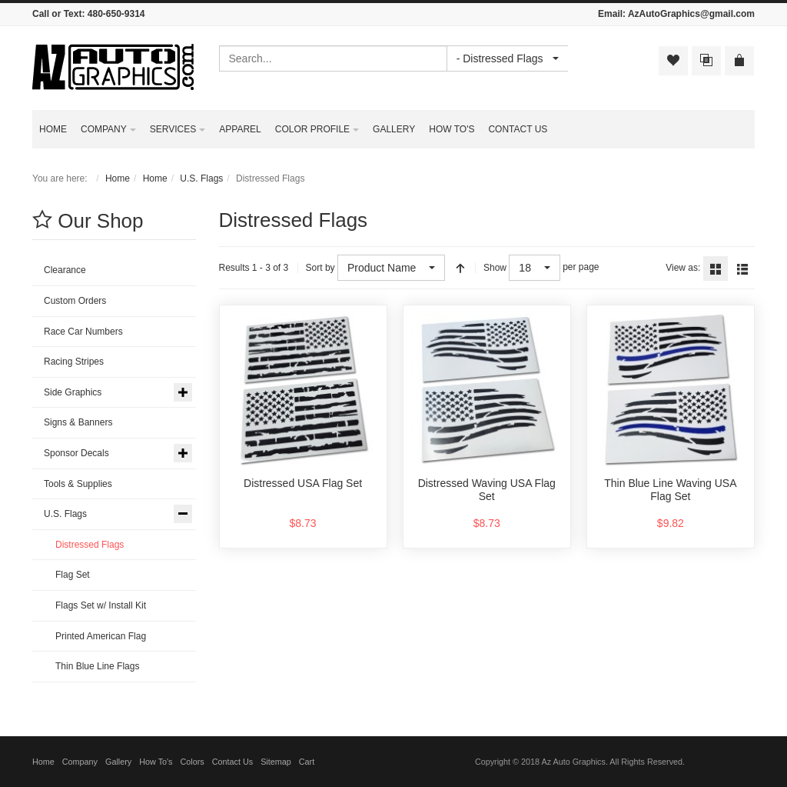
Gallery (118, 761)
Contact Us (232, 761)
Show (494, 267)
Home (117, 178)
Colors (192, 761)
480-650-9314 (116, 13)
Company (80, 761)
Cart (306, 761)
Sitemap (276, 761)
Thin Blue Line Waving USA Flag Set (670, 490)
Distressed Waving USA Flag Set (487, 490)
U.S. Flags (201, 178)
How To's (155, 761)
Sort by (320, 267)
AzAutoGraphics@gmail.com (691, 13)
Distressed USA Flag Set (303, 483)
